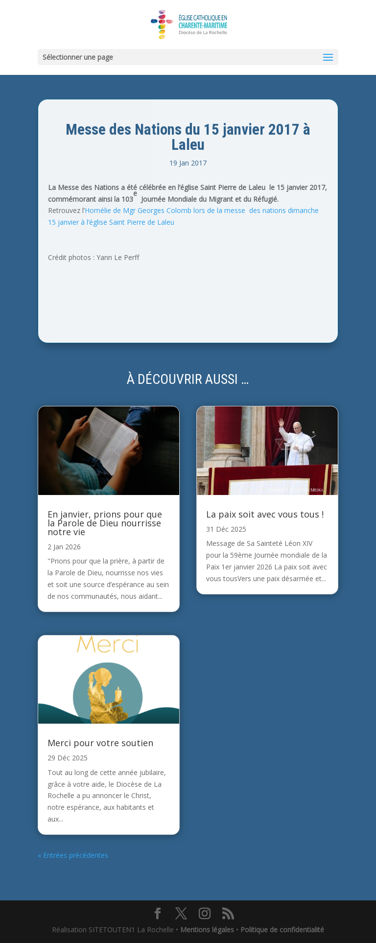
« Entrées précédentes (73, 855)
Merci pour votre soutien (100, 743)
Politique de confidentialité (282, 929)
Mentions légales (207, 929)
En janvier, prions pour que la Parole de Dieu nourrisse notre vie (104, 523)
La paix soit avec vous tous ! (265, 514)
